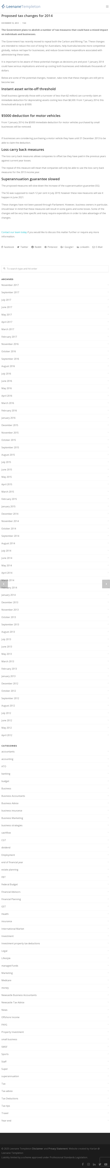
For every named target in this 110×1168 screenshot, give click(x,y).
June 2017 (6, 307)
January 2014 (8, 594)
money (5, 987)
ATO (3, 766)
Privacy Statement (58, 1148)
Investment (7, 936)
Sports (5, 1054)
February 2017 (9, 336)
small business (9, 1039)
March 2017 (7, 329)
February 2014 (9, 587)
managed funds (9, 965)
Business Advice (9, 803)
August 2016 (8, 366)
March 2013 (7, 661)
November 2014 (10, 521)
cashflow (6, 832)
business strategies (11, 825)
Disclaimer (37, 1148)
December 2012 (9, 683)
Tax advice (7, 1091)
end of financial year (12, 862)
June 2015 (6, 469)
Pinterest (51, 247)
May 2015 (6, 476)
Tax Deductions (9, 1098)
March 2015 (7, 491)
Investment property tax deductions (20, 943)
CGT (3, 840)
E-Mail (97, 247)
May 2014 (6, 565)
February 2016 (9, 410)
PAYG (4, 1024)
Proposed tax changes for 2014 (27, 15)
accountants (8, 751)
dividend (5, 847)
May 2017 (6, 314)
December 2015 (9, 425)
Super (4, 1068)
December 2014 (9, 513)
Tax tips (5, 1105)
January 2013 (8, 676)
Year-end (6, 1120)
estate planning (9, 869)
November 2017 (10, 285)
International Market (12, 928)
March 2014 (7, 580)
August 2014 (8, 543)
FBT (3, 877)
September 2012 (10, 698)
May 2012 (6, 727)
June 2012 (6, 720)
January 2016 (8, 417)
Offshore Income (10, 1017)
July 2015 (6, 462)
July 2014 (6, 550)
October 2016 (8, 351)
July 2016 (6, 373)
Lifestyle (5, 958)
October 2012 (8, 690)
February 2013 (9, 668)
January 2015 (8, 506)
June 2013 (6, 646)
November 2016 (10, 344)
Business (6, 788)
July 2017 (6, 299)
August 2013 (8, 631)
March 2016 (7, 403)
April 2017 (6, 322)
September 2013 (10, 624)
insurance (6, 921)
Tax (24, 23)
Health (5, 914)
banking (5, 773)
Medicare (6, 980)
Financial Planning (11, 899)
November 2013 (10, 609)
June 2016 (6, 381)
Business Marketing (12, 818)
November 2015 (10, 432)
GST (3, 906)
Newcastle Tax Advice (12, 1002)
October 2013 (8, 617)
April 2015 (6, 484)
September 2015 (10, 447)
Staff (3, 1061)
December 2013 (9, 602)
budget (5, 781)
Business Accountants (13, 796)
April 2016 (6, 395)
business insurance (11, 810)
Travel (4, 1113)
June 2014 (6, 558)
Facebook (7, 247)
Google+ (67, 247)
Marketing (7, 973)
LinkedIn (83, 247)
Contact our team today (14, 232)
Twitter (22, 247)
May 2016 (6, 388)
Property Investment (12, 1032)
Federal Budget (9, 884)
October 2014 (8, 528)
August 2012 (8, 705)
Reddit (36, 247)
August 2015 (8, 454)
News (4, 1009)
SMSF (4, 1046)
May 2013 (6, 654)
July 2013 (6, 639)
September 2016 (10, 358)
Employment (8, 855)
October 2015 (8, 440)
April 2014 (6, 572)
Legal (4, 950)
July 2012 (6, 713)
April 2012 (6, 735)
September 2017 (10, 292)
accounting (7, 759)
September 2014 (10, 535)
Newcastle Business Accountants (19, 995)
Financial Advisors (10, 891)
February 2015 (9, 499)
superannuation (10, 1076)
